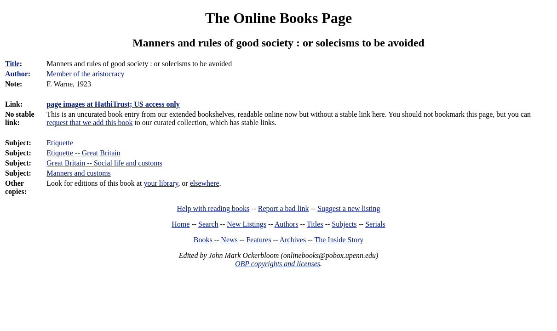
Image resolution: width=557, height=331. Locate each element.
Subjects (344, 224)
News (229, 240)
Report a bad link (283, 208)
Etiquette (59, 143)
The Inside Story (339, 240)
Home (180, 224)
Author (16, 74)
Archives (292, 240)
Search (208, 224)
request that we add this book (89, 122)
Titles (315, 224)
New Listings (246, 224)
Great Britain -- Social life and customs (104, 163)
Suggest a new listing (348, 208)
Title (12, 64)
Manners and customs (78, 173)
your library (161, 183)
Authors (287, 224)
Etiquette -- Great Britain (83, 153)
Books (203, 240)
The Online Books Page (278, 18)
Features (258, 240)
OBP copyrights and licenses (277, 264)
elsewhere (204, 183)
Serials (375, 224)
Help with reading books (213, 208)
